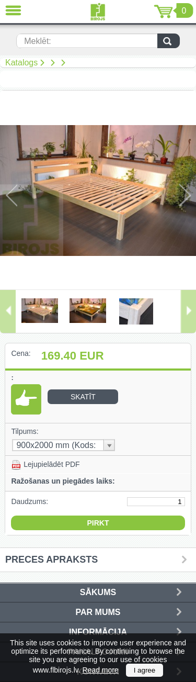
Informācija (98, 632)
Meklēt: (37, 41)
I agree (145, 670)
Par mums (98, 612)
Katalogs (21, 62)
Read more (101, 670)
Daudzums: (29, 501)
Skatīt (83, 397)
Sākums (98, 592)
